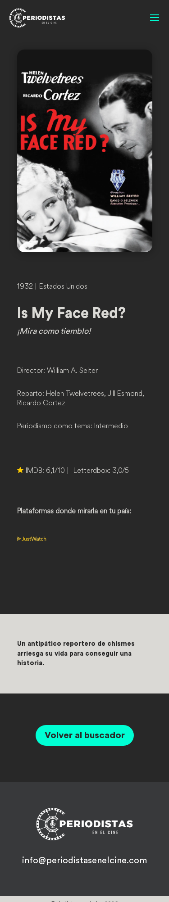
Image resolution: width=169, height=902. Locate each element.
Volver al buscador (85, 735)
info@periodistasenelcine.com (84, 860)
